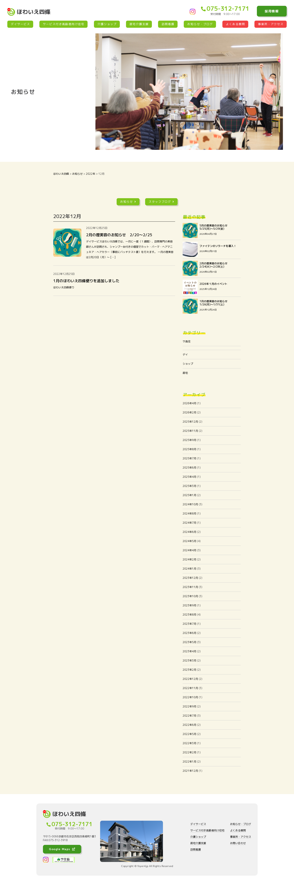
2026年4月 (189, 403)
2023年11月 (190, 587)
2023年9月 (189, 605)
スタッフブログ (161, 202)
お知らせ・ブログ (200, 24)
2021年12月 (190, 770)
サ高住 (186, 341)
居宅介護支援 (139, 24)
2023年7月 (189, 624)
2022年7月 (189, 715)
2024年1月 (189, 568)
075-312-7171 (225, 8)
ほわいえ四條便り (63, 287)
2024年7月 (189, 522)
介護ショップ (107, 24)
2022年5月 (189, 734)
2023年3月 (189, 660)
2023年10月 (190, 596)
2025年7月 (189, 458)
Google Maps (62, 849)
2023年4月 (189, 651)
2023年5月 (189, 642)
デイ (185, 354)
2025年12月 (190, 421)
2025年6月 (189, 467)
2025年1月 (189, 495)
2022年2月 (189, 752)
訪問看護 (168, 24)
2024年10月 (190, 504)
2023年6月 (189, 633)
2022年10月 (190, 697)
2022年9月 (189, 706)
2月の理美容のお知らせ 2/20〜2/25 (119, 234)
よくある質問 (235, 24)
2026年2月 (189, 412)
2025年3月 (189, 486)
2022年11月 (190, 688)
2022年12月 (190, 679)
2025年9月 (189, 440)
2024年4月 (189, 550)
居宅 (185, 373)
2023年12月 (190, 578)
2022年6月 (189, 725)
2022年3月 (189, 743)
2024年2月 (189, 559)
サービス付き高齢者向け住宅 (63, 24)
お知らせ (128, 202)
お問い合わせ (238, 843)
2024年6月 (189, 532)
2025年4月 (189, 476)
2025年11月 (190, 431)
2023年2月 (189, 669)
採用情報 (272, 11)
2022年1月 (189, 761)
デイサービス (20, 24)
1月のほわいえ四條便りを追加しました (86, 280)
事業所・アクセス (271, 24)
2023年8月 (189, 614)
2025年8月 (189, 449)
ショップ (188, 363)
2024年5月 (189, 541)
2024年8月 (189, 513)
